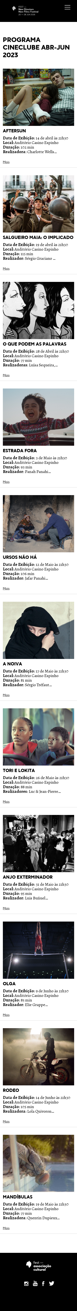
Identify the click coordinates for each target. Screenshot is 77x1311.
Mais (6, 162)
